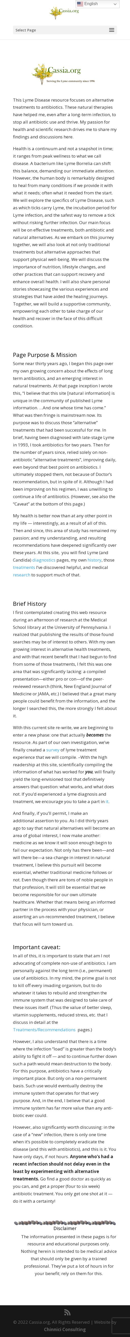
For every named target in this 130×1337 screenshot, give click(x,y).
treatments (24, 567)
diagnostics (44, 560)
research (21, 575)
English (87, 4)
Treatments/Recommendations (44, 1030)
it (107, 801)
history (95, 560)
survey (53, 750)
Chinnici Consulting (65, 1329)
